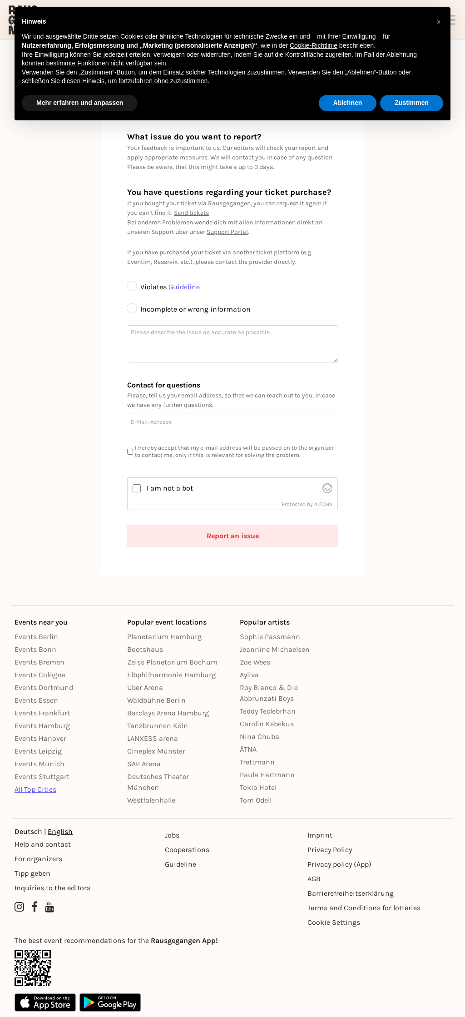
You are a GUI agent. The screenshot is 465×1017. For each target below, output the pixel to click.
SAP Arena (144, 763)
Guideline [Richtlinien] (180, 864)
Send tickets (191, 213)
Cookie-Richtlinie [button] (313, 45)
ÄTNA (248, 749)
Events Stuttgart (42, 776)
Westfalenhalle (151, 800)
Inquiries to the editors (52, 887)
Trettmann (257, 762)
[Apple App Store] (45, 1002)
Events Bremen (39, 662)
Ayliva (249, 674)
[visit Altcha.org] (327, 488)
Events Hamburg (42, 725)
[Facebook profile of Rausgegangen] (34, 907)
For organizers (38, 858)
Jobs (172, 835)
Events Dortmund (44, 687)
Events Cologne (40, 674)
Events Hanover (40, 738)
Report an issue (233, 535)
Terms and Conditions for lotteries (363, 907)
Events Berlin (36, 636)
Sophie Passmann (270, 636)
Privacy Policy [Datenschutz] (329, 849)
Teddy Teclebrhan (268, 711)
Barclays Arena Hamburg (168, 713)
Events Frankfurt (42, 713)
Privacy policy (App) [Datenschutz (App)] (339, 864)
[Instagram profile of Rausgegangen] (19, 907)
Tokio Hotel (258, 787)
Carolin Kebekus (267, 723)
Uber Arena (145, 687)
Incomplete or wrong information (189, 309)
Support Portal (227, 232)
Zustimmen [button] (412, 102)
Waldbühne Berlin (156, 700)
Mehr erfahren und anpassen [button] (79, 102)
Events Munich (39, 763)
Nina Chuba (259, 736)
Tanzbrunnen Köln (157, 725)
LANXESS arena (152, 738)
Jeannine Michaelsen (275, 649)
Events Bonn (35, 649)
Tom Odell (256, 800)
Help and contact (43, 844)
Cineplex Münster (156, 751)
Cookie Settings (333, 922)
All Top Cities (35, 789)
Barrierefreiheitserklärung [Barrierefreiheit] (350, 893)
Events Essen (36, 700)
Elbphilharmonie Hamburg (171, 674)
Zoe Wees (255, 662)
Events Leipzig (38, 751)
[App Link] (232, 968)
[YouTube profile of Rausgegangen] (49, 907)
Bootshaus (145, 649)
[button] (438, 22)
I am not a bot (170, 488)
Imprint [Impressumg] (319, 835)
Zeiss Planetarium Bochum (172, 662)
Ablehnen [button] (347, 102)
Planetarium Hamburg (164, 636)
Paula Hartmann (267, 774)
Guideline (184, 287)
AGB (314, 878)
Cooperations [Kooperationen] (187, 849)
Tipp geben (32, 873)
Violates (147, 287)
